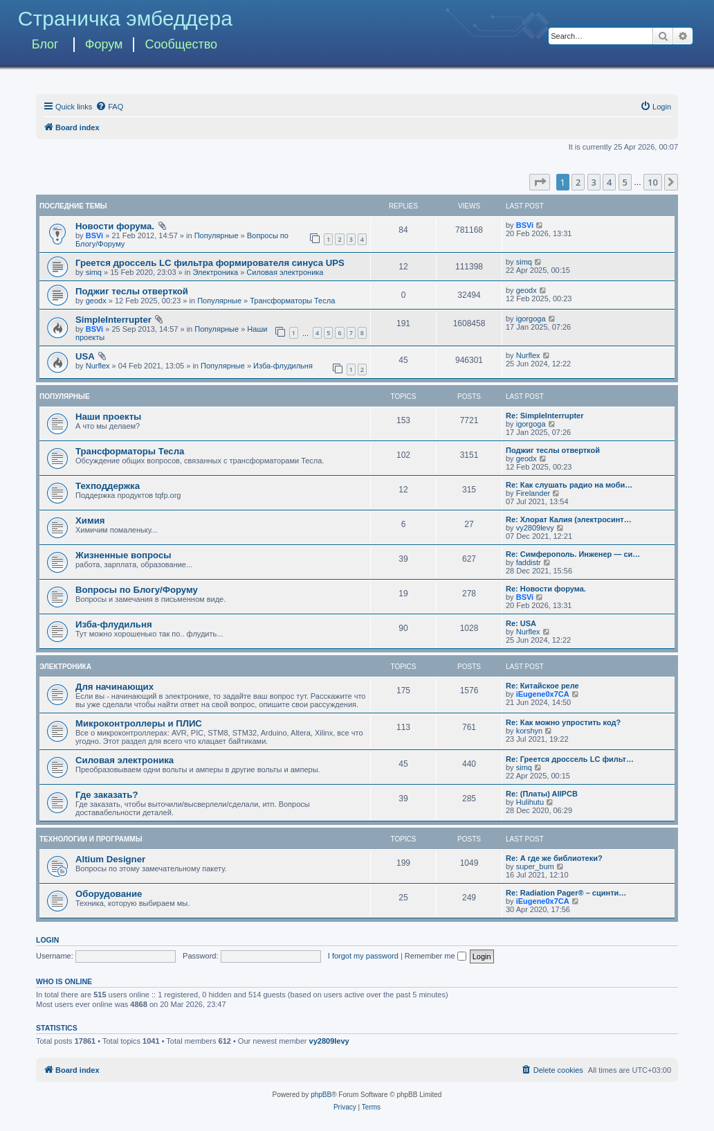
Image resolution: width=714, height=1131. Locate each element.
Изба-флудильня (283, 366)
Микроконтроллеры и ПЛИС (138, 723)
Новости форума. (114, 226)
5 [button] (625, 182)
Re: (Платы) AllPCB (542, 794)
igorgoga (531, 318)
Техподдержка (107, 486)
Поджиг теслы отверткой (131, 291)
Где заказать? (106, 795)
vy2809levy (535, 528)
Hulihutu (530, 802)
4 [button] (609, 182)
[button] (539, 182)
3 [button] (594, 182)
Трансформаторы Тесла (292, 300)
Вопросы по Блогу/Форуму (136, 590)
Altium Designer (110, 859)
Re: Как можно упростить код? (563, 722)
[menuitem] (109, 106)
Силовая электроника (284, 272)
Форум (104, 44)
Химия (89, 520)
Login (47, 940)
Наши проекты (108, 416)
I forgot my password (363, 956)
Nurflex (98, 366)
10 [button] (653, 182)
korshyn (529, 731)
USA (85, 356)
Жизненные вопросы (123, 555)
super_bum (535, 866)
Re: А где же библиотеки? (554, 858)
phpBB (321, 1094)
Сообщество (181, 44)
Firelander (533, 493)
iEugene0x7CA (542, 694)
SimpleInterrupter (113, 319)
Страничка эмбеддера (125, 18)
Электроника (215, 272)
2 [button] (578, 182)
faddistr (528, 562)
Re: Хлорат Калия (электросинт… (569, 519)
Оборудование (108, 894)
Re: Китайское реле (542, 686)
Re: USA (521, 623)
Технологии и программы (90, 839)
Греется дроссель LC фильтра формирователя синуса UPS (210, 263)
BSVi (94, 235)
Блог (45, 44)
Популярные (216, 235)
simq (94, 272)
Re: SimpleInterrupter (544, 415)
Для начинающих (114, 687)
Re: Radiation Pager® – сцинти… (566, 893)
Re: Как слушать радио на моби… (569, 485)
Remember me (435, 956)
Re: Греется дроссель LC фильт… (570, 759)
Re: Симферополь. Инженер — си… (573, 554)
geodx (96, 300)
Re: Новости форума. (546, 589)
